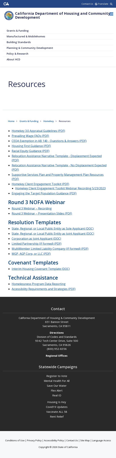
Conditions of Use (15, 440)
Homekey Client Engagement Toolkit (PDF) (40, 184)
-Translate (101, 3)
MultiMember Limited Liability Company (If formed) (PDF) (50, 249)
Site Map (85, 440)
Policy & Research (17, 53)
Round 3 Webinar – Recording (32, 208)
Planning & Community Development (30, 48)
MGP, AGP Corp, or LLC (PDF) (31, 254)
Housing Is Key (56, 402)
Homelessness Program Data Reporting (39, 284)
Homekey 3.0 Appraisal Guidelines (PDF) (38, 131)
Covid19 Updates (57, 407)
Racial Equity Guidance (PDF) (30, 151)
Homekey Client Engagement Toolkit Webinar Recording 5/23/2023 (60, 188)
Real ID (56, 395)
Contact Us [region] (87, 3)
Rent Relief (57, 416)
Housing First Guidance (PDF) (31, 146)
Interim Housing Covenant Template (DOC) (41, 269)
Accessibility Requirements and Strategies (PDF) (43, 289)
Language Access (101, 440)
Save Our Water (57, 385)
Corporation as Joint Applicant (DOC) (36, 239)
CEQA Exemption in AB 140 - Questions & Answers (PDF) (49, 141)
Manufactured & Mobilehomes (26, 36)
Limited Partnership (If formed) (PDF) (36, 244)
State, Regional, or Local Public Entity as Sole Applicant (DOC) (53, 229)
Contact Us (72, 440)
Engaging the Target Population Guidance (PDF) (44, 193)
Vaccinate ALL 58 (56, 411)
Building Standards (19, 42)
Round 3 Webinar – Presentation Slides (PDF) (42, 213)
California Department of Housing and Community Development (62, 15)
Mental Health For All (56, 381)
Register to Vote (56, 376)
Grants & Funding (18, 30)
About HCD (13, 59)
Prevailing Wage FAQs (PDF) (30, 136)
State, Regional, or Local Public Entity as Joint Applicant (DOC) (53, 234)
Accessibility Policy (54, 440)
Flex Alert (56, 390)
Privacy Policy (34, 440)
